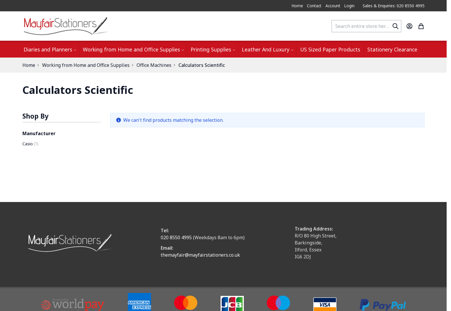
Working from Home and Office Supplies (86, 65)
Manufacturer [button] (39, 133)
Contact (314, 5)
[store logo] (66, 26)
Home (297, 5)
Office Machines (154, 65)
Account (332, 5)
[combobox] (366, 26)
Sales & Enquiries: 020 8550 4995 (394, 5)
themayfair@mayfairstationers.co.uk (200, 255)
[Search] (395, 26)
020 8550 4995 (176, 237)
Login (349, 5)
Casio (30, 143)
